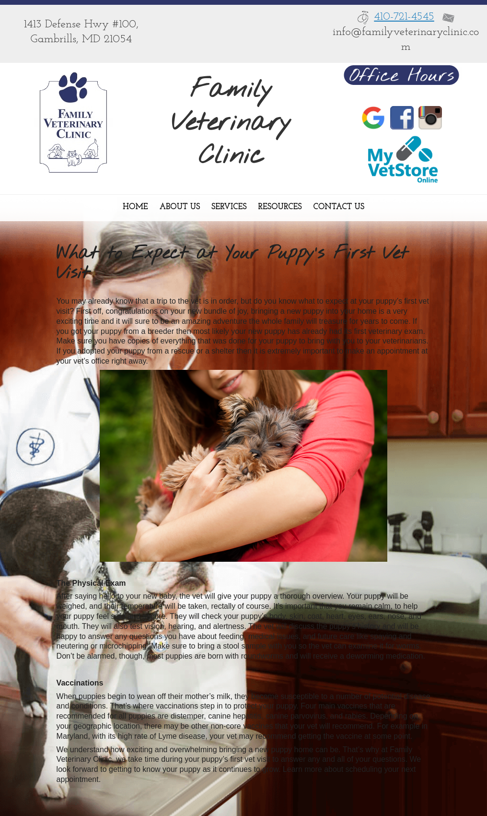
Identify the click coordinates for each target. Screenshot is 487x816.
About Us (180, 207)
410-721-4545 (404, 17)
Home (135, 207)
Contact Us (338, 207)
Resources (280, 207)
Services (228, 207)
